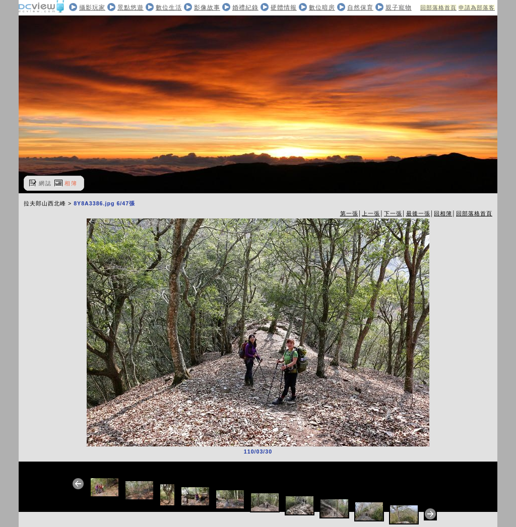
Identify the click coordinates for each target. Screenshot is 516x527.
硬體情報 (284, 7)
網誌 (45, 183)
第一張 (349, 213)
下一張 (393, 213)
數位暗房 (322, 7)
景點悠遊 (130, 7)
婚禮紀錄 (245, 7)
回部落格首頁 (438, 8)
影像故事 (207, 7)
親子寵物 (398, 7)
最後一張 (418, 213)
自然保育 (360, 7)
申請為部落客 (477, 8)
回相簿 (443, 213)
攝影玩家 (92, 7)
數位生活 (169, 7)
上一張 (371, 213)
